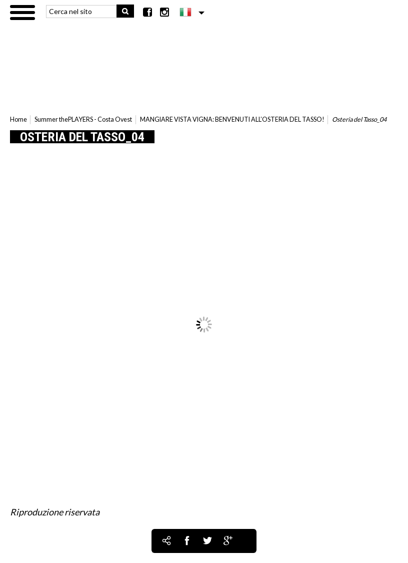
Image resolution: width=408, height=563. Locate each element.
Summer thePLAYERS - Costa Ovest (83, 119)
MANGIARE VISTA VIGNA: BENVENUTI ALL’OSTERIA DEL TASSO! (232, 119)
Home (18, 119)
